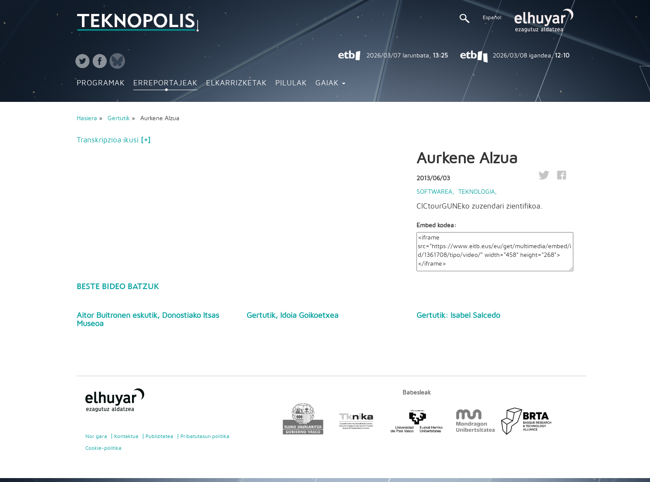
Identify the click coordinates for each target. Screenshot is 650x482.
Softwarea (434, 192)
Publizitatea (159, 436)
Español (492, 17)
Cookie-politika (103, 448)
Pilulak (291, 83)
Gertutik (120, 118)
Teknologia (476, 192)
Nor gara (96, 436)
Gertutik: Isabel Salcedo (458, 316)
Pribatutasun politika (205, 436)
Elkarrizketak (236, 83)
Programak (101, 83)
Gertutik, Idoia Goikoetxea (293, 316)
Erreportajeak (165, 83)
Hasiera (87, 118)
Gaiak (330, 83)
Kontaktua (126, 436)
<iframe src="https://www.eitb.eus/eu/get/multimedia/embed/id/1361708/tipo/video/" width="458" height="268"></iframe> (494, 251)
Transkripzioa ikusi (113, 140)
